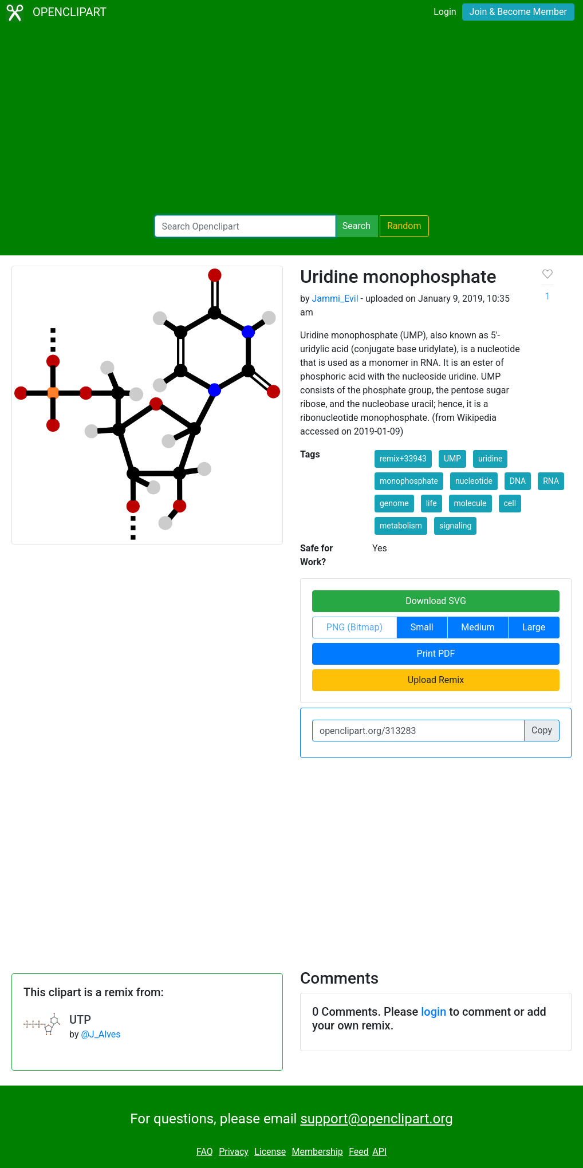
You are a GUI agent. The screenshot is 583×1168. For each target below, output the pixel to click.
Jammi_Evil (335, 298)
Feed (359, 1151)
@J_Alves (100, 1034)
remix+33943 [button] (403, 458)
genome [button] (394, 503)
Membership (317, 1151)
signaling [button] (455, 525)
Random (404, 225)
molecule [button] (470, 503)
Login (445, 11)
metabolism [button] (401, 525)
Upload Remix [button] (436, 679)
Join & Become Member (518, 11)
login (433, 1012)
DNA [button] (518, 481)
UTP (80, 1020)
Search (356, 225)
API (379, 1151)
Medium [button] (477, 627)
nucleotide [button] (474, 481)
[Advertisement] (291, 120)
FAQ (204, 1151)
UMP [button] (452, 458)
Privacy (234, 1151)
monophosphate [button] (409, 481)
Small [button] (422, 627)
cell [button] (510, 503)
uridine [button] (490, 458)
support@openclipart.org (376, 1119)
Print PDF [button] (436, 653)
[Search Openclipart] (245, 226)
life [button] (431, 503)
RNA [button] (551, 481)
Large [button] (533, 627)
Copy (541, 730)
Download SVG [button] (435, 600)
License (270, 1151)
